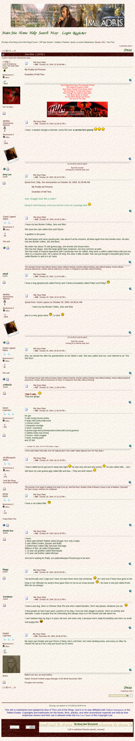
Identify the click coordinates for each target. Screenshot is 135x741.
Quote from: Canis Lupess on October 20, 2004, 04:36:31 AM (53, 302)
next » (130, 46)
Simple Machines (98, 721)
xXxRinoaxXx (9, 457)
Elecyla (98, 42)
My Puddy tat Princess (35, 69)
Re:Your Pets (39, 62)
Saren (5, 408)
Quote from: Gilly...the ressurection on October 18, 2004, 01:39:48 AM (57, 182)
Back (86, 734)
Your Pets (110, 42)
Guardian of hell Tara (34, 74)
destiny (6, 121)
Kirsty (5, 494)
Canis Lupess (9, 217)
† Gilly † (6, 62)
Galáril (6, 633)
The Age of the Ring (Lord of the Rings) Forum (19, 42)
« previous (123, 46)
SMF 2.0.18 (71, 721)
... (12, 51)
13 (15, 51)
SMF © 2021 (83, 721)
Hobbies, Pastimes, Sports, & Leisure (69, 42)
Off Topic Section (46, 42)
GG (102, 42)
